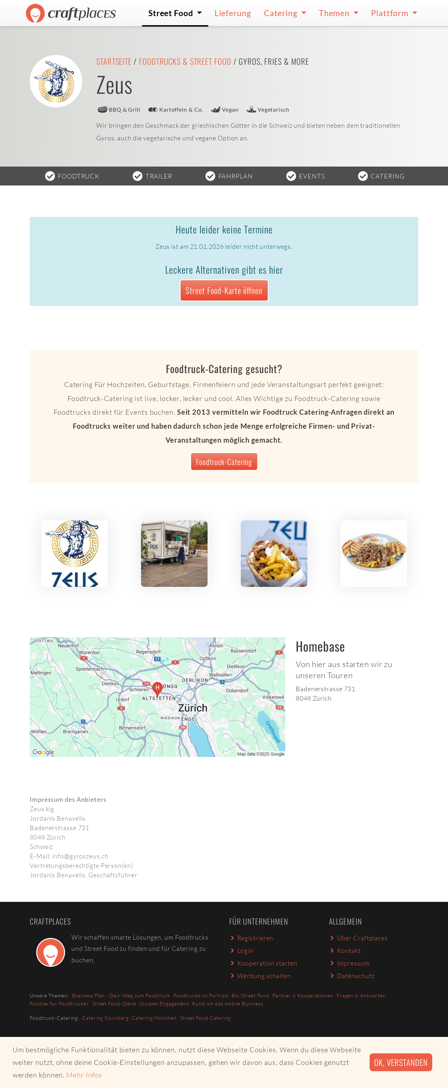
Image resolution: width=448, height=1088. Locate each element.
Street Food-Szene (114, 1003)
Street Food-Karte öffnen (224, 290)
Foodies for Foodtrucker (59, 1003)
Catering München (154, 1018)
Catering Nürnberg (105, 1018)
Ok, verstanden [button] (401, 1062)
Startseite (114, 61)
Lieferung (233, 13)
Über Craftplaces (358, 938)
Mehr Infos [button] (84, 1075)
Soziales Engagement (164, 1003)
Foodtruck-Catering (224, 461)
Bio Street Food (251, 995)
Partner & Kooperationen (303, 995)
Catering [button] (281, 13)
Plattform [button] (390, 13)
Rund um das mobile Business (227, 1003)
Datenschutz (351, 976)
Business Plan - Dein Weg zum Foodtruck (121, 995)
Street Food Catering (205, 1018)
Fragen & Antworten (361, 995)
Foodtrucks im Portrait (201, 995)
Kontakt (345, 950)
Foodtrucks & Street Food (185, 61)
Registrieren (251, 938)
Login (241, 950)
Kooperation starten (263, 963)
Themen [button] (335, 13)
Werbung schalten (260, 976)
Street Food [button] (171, 13)
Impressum (349, 963)
